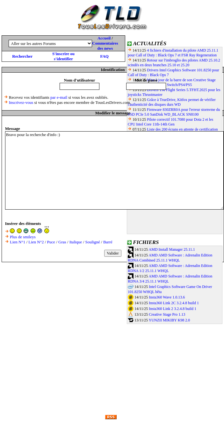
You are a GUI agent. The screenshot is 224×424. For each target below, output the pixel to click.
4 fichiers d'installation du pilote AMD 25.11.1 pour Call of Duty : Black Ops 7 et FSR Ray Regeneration (173, 52)
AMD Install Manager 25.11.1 (172, 249)
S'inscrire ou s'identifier (63, 56)
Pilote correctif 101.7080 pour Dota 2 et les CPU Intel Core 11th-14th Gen (170, 121)
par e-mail (58, 97)
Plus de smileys (23, 236)
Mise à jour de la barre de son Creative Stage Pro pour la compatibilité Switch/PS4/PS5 (172, 82)
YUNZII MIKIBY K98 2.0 (169, 320)
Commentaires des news (105, 46)
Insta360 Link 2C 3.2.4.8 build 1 (174, 303)
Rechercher (22, 56)
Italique (75, 242)
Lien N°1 (17, 242)
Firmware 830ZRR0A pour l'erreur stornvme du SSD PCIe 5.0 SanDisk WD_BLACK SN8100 (174, 112)
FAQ (104, 56)
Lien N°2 (36, 242)
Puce (51, 242)
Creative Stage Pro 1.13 (167, 314)
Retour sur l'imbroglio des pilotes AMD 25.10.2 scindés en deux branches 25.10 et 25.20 (174, 62)
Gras (62, 242)
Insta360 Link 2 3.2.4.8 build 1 (172, 308)
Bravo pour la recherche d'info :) (114, 170)
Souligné (92, 242)
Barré (107, 242)
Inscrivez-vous (21, 102)
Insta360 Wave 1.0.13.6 (167, 297)
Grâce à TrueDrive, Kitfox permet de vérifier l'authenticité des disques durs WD (172, 102)
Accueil (104, 38)
